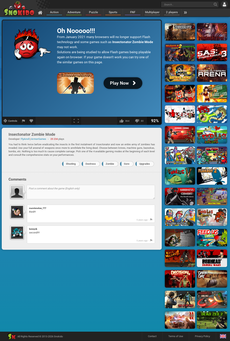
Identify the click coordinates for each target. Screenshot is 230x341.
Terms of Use (175, 336)
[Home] (40, 12)
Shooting (71, 163)
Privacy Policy (202, 336)
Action (54, 12)
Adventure (73, 12)
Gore (126, 163)
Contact (152, 336)
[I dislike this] (140, 121)
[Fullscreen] (76, 121)
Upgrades (144, 163)
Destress (91, 163)
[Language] (223, 336)
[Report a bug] (23, 121)
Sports (113, 12)
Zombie (110, 163)
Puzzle (93, 12)
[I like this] (125, 121)
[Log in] (224, 4)
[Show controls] (10, 121)
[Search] (215, 4)
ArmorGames (38, 138)
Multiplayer (152, 12)
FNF (132, 12)
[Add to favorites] (31, 121)
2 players (172, 12)
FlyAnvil (25, 138)
